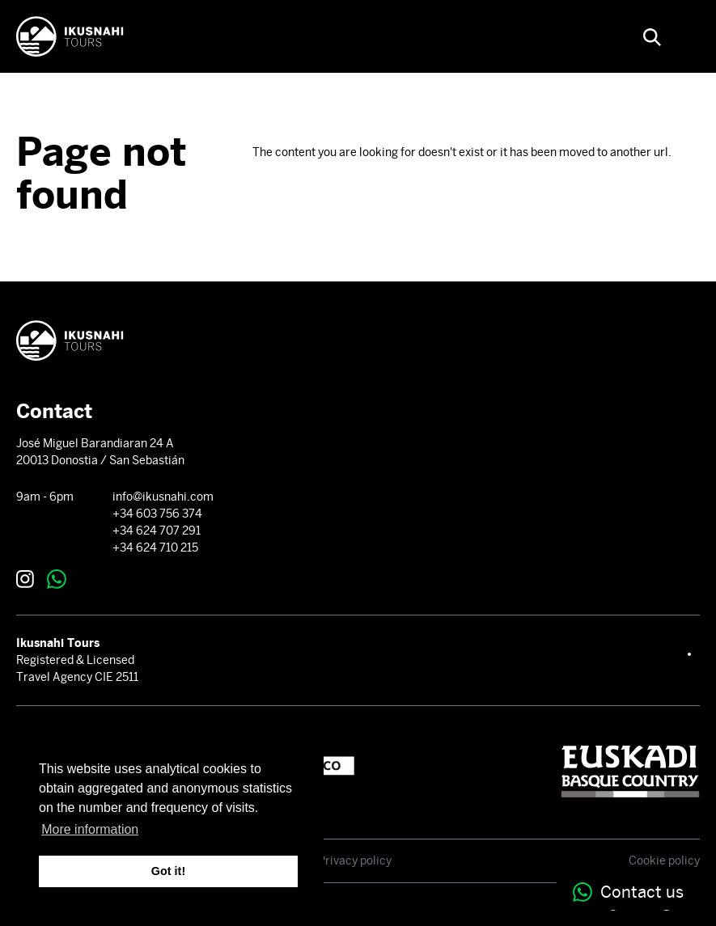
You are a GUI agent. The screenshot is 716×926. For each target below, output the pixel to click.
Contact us (628, 892)
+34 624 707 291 (156, 530)
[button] (652, 36)
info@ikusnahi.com (163, 496)
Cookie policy (664, 860)
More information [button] (89, 829)
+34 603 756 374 (157, 513)
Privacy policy (355, 860)
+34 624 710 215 (155, 547)
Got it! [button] (168, 871)
